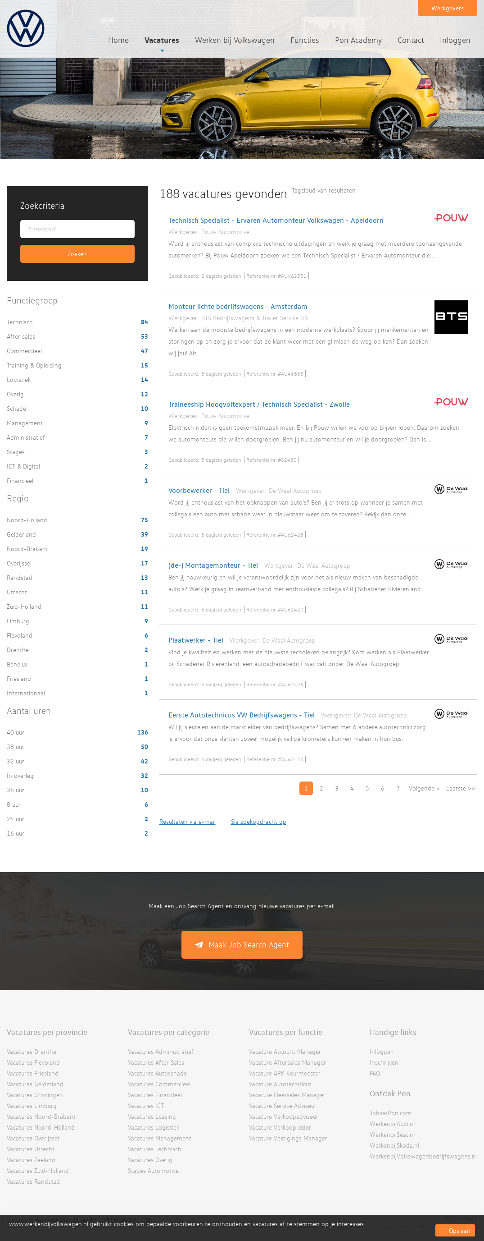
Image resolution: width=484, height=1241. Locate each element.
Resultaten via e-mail (187, 821)
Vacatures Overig (150, 1159)
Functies (304, 40)
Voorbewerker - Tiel (199, 490)
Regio (18, 498)
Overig (16, 394)
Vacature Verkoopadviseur (283, 1116)
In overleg (21, 775)
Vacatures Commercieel (159, 1084)
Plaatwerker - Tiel (195, 639)
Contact (411, 40)
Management (26, 423)
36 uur (16, 790)
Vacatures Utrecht (30, 1149)
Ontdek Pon (390, 1093)
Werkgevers (447, 8)
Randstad (20, 577)
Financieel (21, 480)
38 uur (16, 746)
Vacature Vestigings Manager (288, 1138)
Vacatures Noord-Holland (41, 1127)
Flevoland (20, 635)
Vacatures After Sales (156, 1062)
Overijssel (20, 563)
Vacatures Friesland (33, 1073)
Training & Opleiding (35, 365)
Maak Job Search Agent (248, 944)
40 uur (16, 732)
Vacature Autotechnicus (280, 1084)
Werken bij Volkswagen (235, 40)
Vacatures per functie (285, 1032)
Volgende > (424, 788)
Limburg (19, 621)
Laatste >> (460, 788)
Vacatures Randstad (33, 1181)
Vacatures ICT (146, 1105)
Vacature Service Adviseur (283, 1105)
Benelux (18, 664)
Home (118, 40)
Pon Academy (358, 40)
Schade (17, 408)
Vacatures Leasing (152, 1116)
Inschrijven (384, 1062)
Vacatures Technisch (154, 1149)
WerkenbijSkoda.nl (394, 1145)
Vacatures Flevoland (33, 1062)
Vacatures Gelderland (35, 1084)
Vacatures (162, 40)
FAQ (375, 1073)
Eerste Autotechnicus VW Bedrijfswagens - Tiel (241, 714)
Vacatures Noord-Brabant (41, 1116)
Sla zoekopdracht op (258, 821)
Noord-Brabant (28, 548)
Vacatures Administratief (161, 1051)
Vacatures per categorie (168, 1032)
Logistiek (19, 379)
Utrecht (18, 592)
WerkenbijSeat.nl (392, 1134)
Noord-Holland (28, 520)
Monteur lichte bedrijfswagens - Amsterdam (238, 306)
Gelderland (22, 534)
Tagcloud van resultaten (324, 190)
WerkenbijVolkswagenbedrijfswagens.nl (423, 1156)
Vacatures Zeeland (31, 1159)
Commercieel (25, 350)
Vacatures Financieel (155, 1095)
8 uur (15, 804)
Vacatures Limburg (32, 1105)
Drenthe (19, 649)
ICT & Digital (24, 466)
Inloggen (455, 40)
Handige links (393, 1032)
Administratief (27, 437)
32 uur (16, 761)
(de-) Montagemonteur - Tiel (213, 565)
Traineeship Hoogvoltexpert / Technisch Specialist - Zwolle (259, 404)
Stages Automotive (153, 1170)
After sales (22, 336)
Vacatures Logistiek (153, 1127)
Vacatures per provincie (47, 1032)
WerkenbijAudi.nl (392, 1123)
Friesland (20, 678)
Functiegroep (32, 300)
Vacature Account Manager (285, 1051)
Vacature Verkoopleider (280, 1127)
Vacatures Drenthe (31, 1051)
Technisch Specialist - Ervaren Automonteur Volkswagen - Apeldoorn (276, 220)
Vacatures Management (159, 1138)
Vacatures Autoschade (157, 1073)
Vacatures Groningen (35, 1095)
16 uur (16, 833)
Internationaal (27, 693)
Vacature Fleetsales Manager (287, 1095)
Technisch (21, 322)
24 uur (16, 819)
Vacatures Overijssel (33, 1138)
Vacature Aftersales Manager (287, 1062)
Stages (17, 451)
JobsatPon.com (391, 1113)
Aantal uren (29, 710)
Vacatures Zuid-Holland (38, 1170)
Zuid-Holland (25, 606)
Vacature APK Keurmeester (285, 1073)
